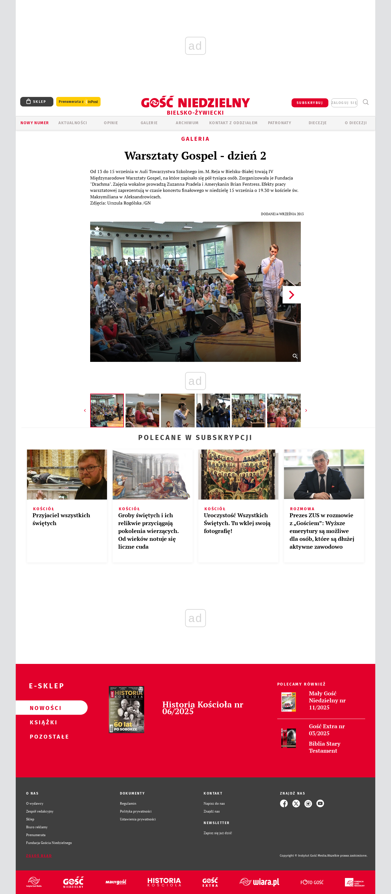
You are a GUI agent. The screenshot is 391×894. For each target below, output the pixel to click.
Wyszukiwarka (365, 102)
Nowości (43, 708)
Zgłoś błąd (39, 856)
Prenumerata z (78, 102)
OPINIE (111, 123)
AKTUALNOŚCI (72, 123)
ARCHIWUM (187, 123)
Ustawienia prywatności (138, 819)
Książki (43, 722)
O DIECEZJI (356, 123)
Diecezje (318, 123)
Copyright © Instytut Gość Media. (303, 855)
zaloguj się (344, 103)
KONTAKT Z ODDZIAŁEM (233, 123)
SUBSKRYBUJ (310, 103)
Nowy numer (35, 123)
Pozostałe (43, 736)
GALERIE (149, 123)
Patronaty (280, 123)
